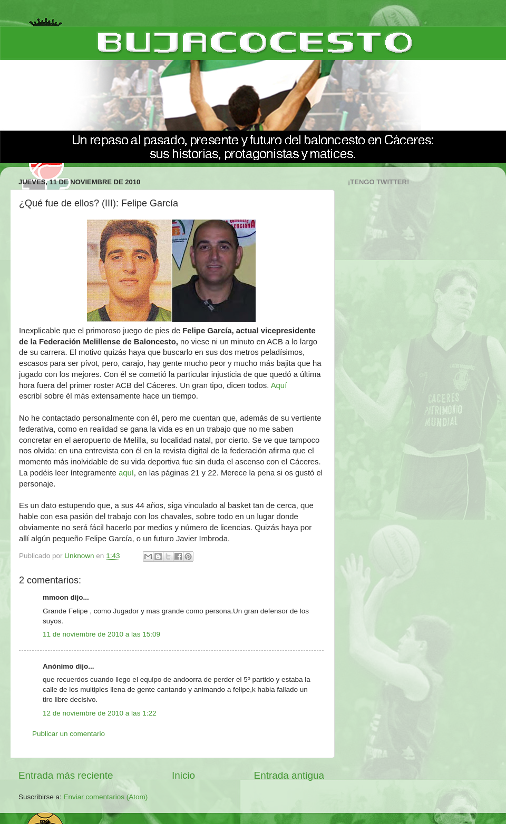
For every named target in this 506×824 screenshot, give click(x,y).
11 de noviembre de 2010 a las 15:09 (101, 634)
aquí (126, 473)
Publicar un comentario (68, 734)
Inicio (183, 775)
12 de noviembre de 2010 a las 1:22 (99, 713)
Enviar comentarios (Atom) (106, 797)
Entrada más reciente (65, 775)
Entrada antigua (289, 775)
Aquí (279, 385)
